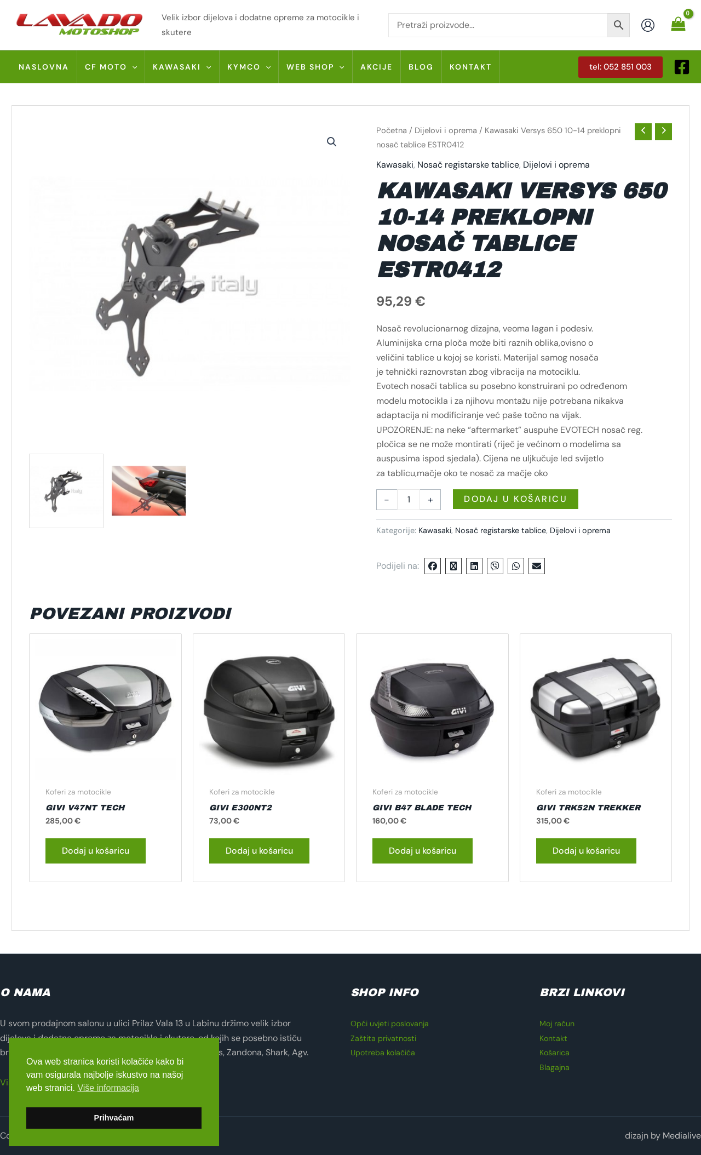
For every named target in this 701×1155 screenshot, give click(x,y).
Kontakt (554, 1038)
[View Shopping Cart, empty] (678, 25)
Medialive (682, 1135)
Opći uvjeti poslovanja (394, 1023)
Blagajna (556, 1067)
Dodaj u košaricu (515, 499)
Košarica (556, 1052)
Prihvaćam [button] (114, 1117)
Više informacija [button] (108, 1088)
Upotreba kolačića (387, 1052)
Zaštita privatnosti (387, 1038)
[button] (132, 66)
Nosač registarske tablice (468, 164)
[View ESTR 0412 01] (149, 491)
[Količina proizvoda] (408, 499)
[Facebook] (682, 67)
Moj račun (559, 1023)
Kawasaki (394, 164)
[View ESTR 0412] (66, 491)
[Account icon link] (648, 25)
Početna (391, 130)
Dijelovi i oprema (446, 130)
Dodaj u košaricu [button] (95, 851)
